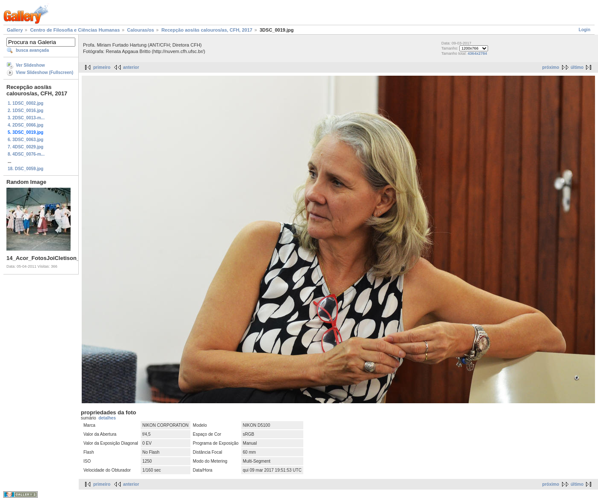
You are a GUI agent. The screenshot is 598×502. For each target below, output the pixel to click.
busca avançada (32, 50)
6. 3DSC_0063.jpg (25, 139)
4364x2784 (477, 53)
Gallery (15, 29)
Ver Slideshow (30, 65)
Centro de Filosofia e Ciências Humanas (75, 29)
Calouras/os (140, 29)
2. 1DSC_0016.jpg (25, 110)
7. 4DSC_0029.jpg (25, 147)
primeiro (101, 67)
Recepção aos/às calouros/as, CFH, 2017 (206, 29)
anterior (131, 67)
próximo (550, 67)
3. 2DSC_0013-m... (26, 117)
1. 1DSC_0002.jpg (25, 103)
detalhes (107, 418)
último (577, 67)
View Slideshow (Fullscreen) (44, 72)
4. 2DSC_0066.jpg (25, 125)
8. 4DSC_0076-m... (26, 154)
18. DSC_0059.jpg (25, 168)
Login (584, 29)
